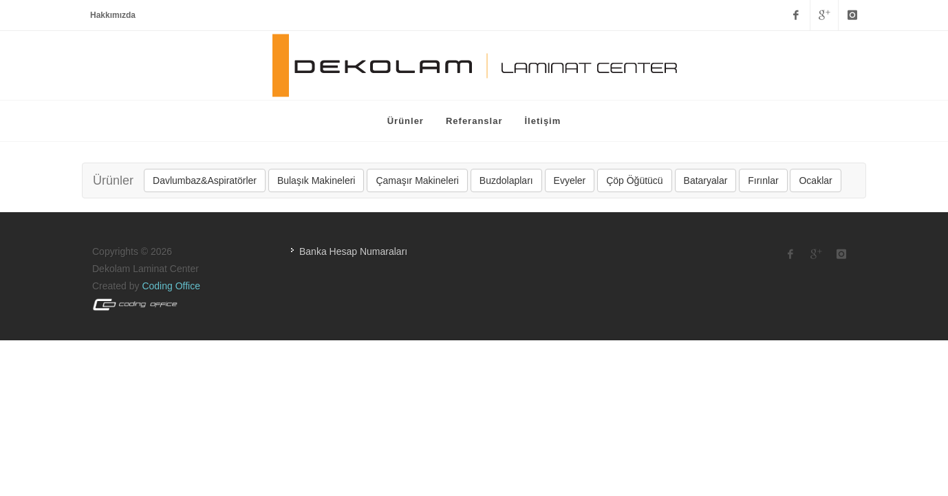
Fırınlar (763, 180)
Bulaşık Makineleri (316, 180)
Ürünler (113, 180)
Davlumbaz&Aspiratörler (205, 180)
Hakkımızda (113, 15)
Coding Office (171, 285)
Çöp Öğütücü (634, 180)
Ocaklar (815, 180)
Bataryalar (706, 180)
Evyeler (570, 180)
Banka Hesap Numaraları (353, 251)
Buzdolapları (506, 180)
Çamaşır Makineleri (417, 180)
